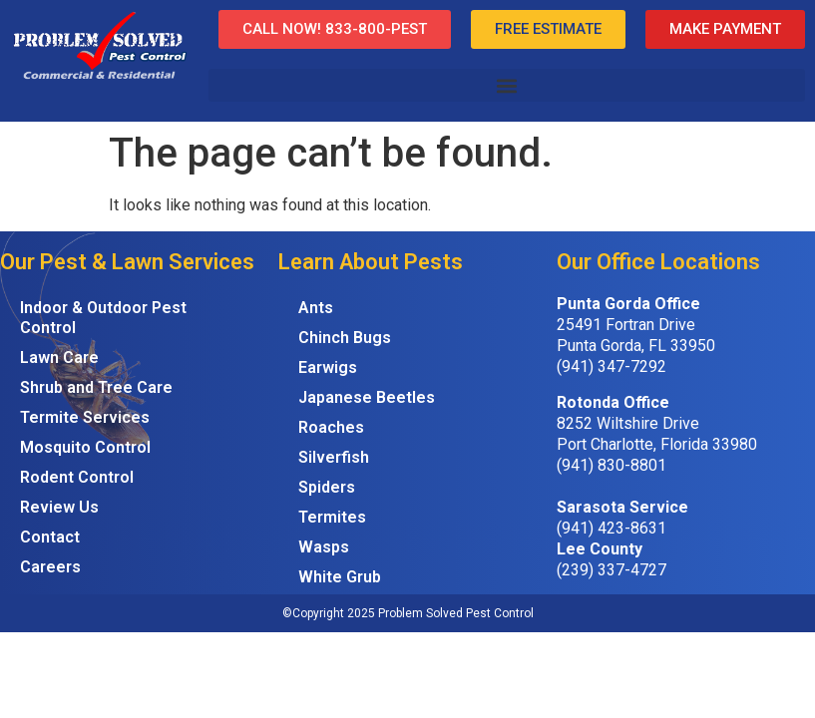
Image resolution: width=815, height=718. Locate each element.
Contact (50, 537)
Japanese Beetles (366, 397)
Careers (50, 566)
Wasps (323, 547)
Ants (315, 307)
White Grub (339, 576)
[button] (506, 85)
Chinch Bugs (344, 337)
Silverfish (333, 457)
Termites (332, 517)
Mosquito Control (85, 447)
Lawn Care (59, 357)
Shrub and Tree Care (96, 387)
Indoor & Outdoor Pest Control (103, 317)
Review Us (59, 507)
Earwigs (327, 367)
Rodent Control (77, 477)
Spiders (326, 487)
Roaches (331, 427)
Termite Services (85, 417)
